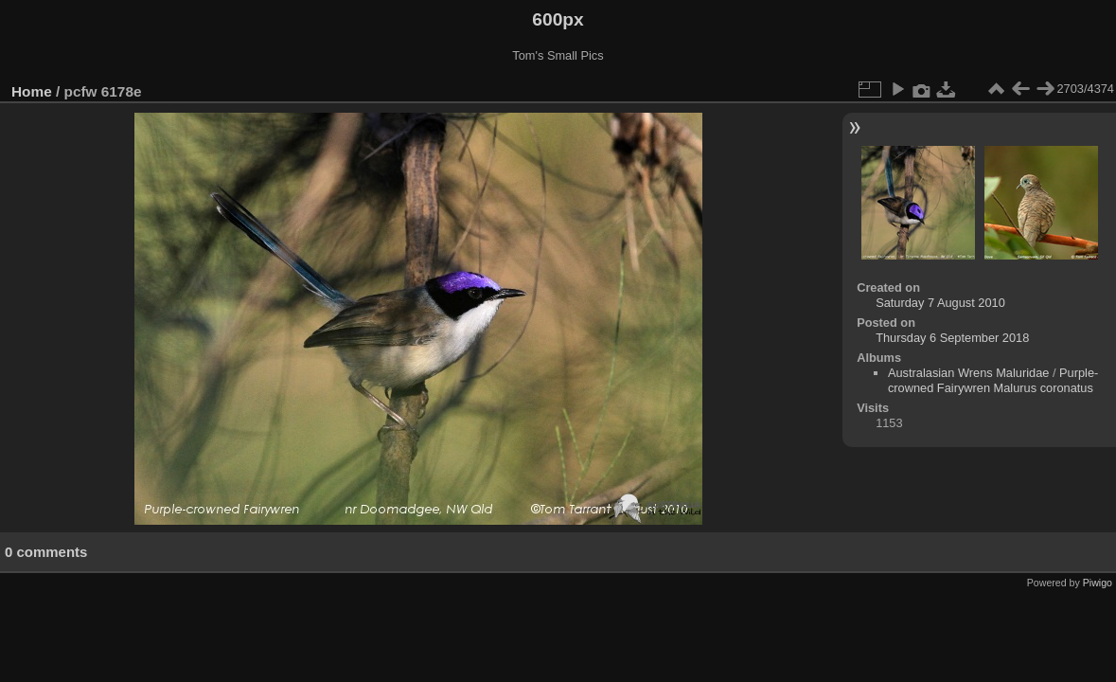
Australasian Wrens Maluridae (968, 373)
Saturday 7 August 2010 (940, 303)
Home (31, 91)
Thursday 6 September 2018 (952, 338)
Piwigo (1097, 582)
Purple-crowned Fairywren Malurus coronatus (993, 380)
